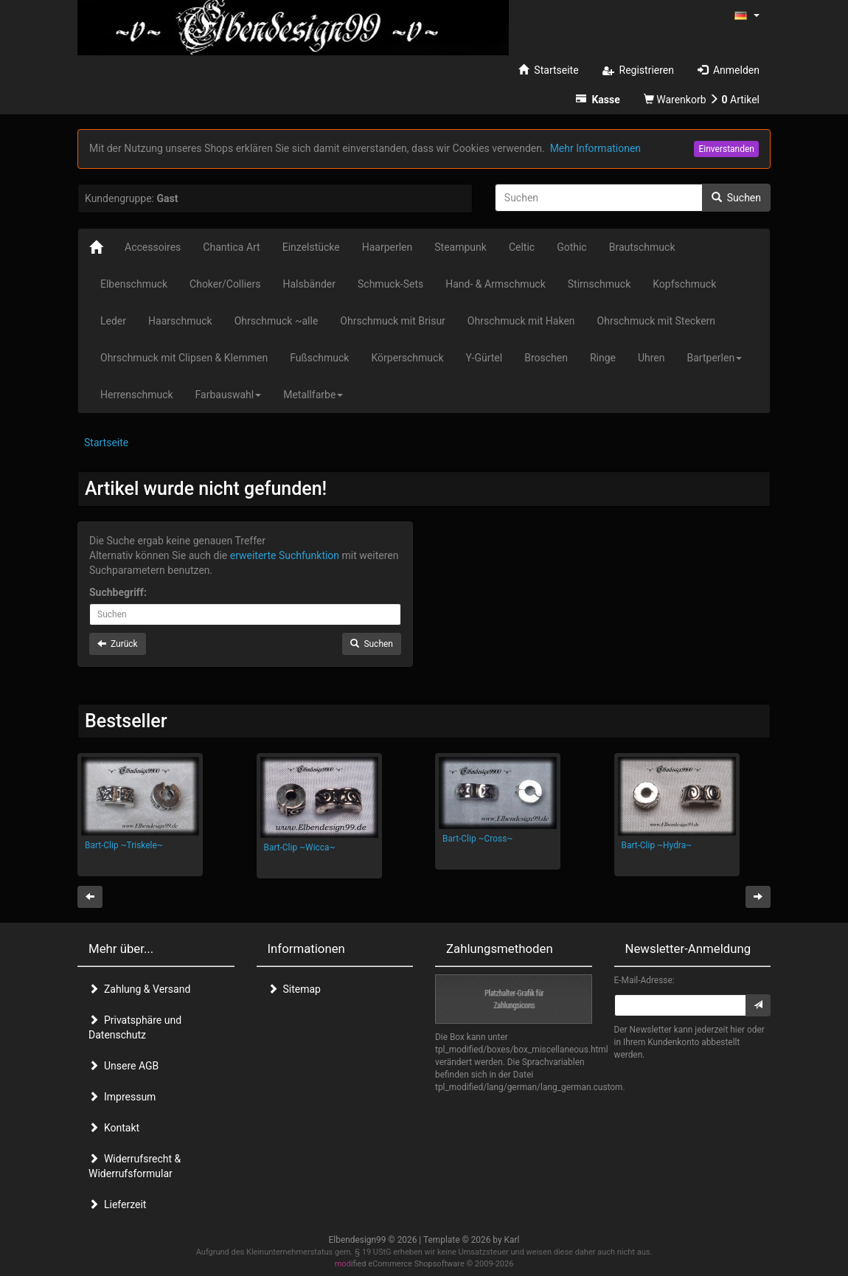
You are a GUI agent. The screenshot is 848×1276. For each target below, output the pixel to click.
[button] (747, 15)
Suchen (736, 198)
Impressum (122, 1097)
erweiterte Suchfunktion (284, 555)
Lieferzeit (117, 1204)
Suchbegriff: (118, 592)
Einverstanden (726, 149)
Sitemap (294, 989)
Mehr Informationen (595, 148)
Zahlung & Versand (139, 989)
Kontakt (113, 1128)
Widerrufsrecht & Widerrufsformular (134, 1166)
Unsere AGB (123, 1066)
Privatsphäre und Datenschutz (134, 1027)
